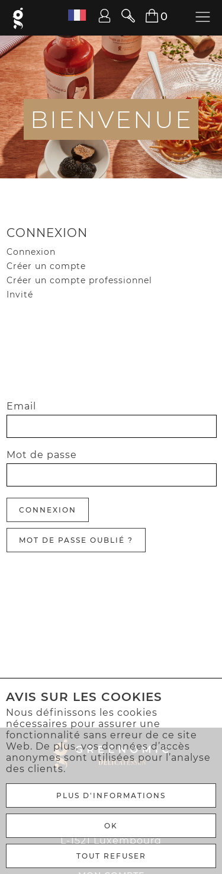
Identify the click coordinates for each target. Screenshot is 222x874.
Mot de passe (42, 454)
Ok (111, 825)
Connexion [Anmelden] (47, 509)
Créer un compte (46, 266)
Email (21, 406)
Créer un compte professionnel (79, 280)
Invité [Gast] (20, 294)
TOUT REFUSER (111, 855)
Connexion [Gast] (31, 251)
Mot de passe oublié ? (76, 540)
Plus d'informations (111, 795)
